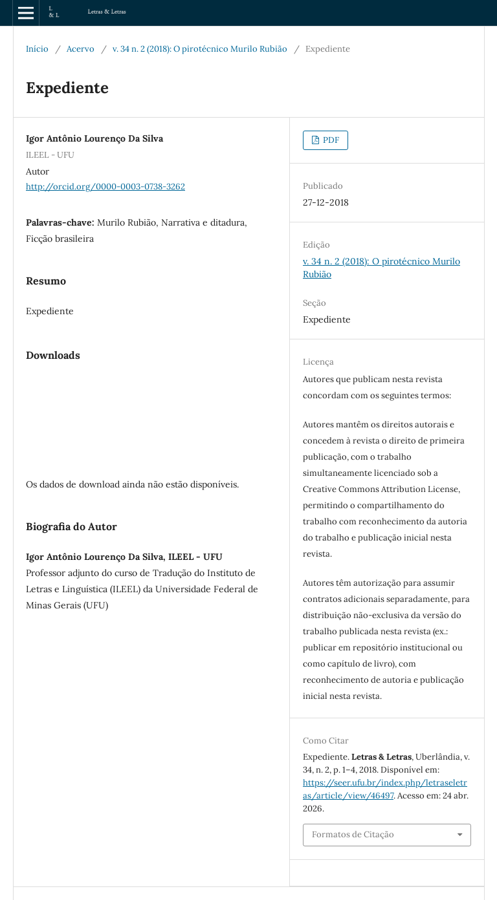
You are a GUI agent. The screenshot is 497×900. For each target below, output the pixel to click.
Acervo (80, 48)
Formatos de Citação (353, 834)
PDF (330, 139)
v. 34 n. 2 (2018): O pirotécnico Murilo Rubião (200, 48)
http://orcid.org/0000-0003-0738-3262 (105, 186)
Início (37, 48)
